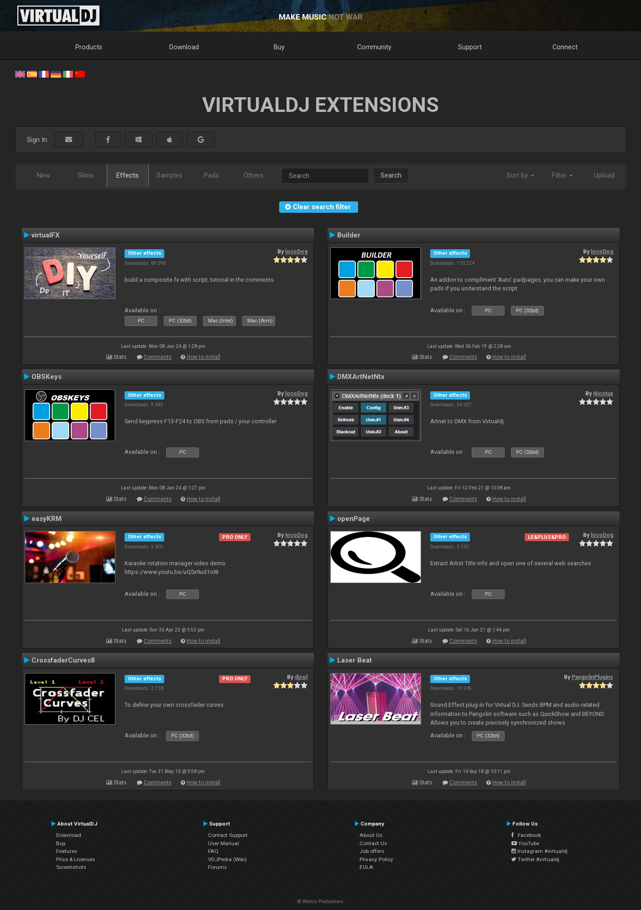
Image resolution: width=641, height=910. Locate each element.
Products (88, 47)
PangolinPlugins (592, 677)
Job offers (372, 851)
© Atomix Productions (320, 902)
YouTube (525, 843)
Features (66, 851)
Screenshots (71, 867)
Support (470, 47)
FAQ (213, 851)
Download (184, 47)
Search (390, 175)
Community (374, 47)
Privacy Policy (376, 859)
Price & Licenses (75, 859)
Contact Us (373, 843)
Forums (217, 867)
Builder (348, 235)
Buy (279, 47)
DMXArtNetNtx (361, 377)
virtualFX (45, 235)
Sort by (520, 175)
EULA (366, 867)
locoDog (296, 251)
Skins (86, 175)
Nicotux (603, 393)
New (43, 175)
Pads (211, 175)
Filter (562, 175)
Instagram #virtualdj (539, 851)
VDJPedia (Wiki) (227, 859)
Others (254, 175)
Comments (158, 357)
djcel (301, 677)
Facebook (526, 835)
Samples (169, 175)
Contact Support (228, 835)
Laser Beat (354, 660)
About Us (371, 835)
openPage (353, 519)
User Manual (223, 843)
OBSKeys (46, 377)
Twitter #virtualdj (535, 859)
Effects (127, 175)
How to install (203, 357)
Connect (565, 47)
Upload (604, 175)
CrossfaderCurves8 (63, 660)
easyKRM (46, 519)
